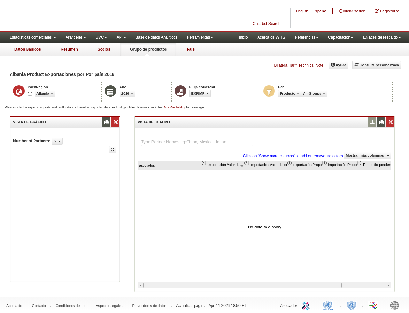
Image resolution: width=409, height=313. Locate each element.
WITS (64, 16)
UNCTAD (329, 305)
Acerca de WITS (271, 37)
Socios (104, 49)
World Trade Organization (373, 305)
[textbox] (197, 142)
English (302, 11)
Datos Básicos (27, 49)
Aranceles (76, 37)
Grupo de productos (148, 49)
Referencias (307, 37)
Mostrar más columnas (367, 155)
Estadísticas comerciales (33, 37)
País (191, 49)
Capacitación (340, 37)
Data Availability (174, 107)
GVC (101, 37)
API (121, 37)
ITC (306, 305)
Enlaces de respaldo (382, 37)
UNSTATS (351, 305)
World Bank (396, 305)
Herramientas (200, 37)
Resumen (69, 49)
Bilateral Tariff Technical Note (298, 65)
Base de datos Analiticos (156, 37)
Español (320, 11)
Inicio (243, 37)
